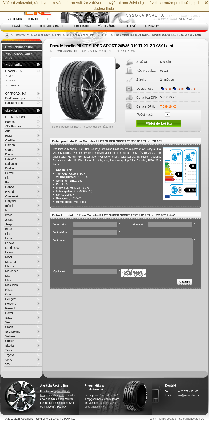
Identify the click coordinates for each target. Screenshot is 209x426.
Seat (8, 322)
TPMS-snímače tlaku (20, 47)
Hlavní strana (21, 26)
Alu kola (11, 110)
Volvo (8, 359)
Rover (9, 313)
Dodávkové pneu (16, 98)
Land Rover (13, 247)
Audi (8, 131)
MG (7, 275)
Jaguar (9, 219)
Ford (8, 182)
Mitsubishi (11, 285)
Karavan (10, 121)
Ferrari (9, 173)
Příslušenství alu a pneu (19, 55)
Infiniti (9, 205)
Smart (9, 327)
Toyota (9, 355)
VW (7, 364)
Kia (7, 233)
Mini (8, 280)
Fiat (7, 177)
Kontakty (152, 26)
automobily (105, 402)
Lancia (9, 243)
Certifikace (81, 26)
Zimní (12, 80)
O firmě (131, 26)
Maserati (11, 261)
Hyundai (10, 191)
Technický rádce (52, 26)
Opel (8, 294)
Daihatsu (11, 163)
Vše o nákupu (107, 26)
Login (153, 418)
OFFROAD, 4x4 (15, 93)
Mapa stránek (167, 418)
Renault (10, 308)
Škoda (9, 345)
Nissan (9, 289)
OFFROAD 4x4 (15, 117)
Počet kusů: (145, 114)
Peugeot (10, 299)
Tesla (8, 350)
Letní (11, 75)
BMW (8, 135)
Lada (8, 238)
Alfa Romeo (13, 126)
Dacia (9, 154)
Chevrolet (11, 196)
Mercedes (11, 271)
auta (61, 395)
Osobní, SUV (14, 71)
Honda (9, 187)
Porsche (10, 303)
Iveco (8, 215)
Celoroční (14, 85)
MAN (8, 257)
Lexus (9, 252)
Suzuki (9, 341)
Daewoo (10, 159)
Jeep (8, 224)
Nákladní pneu (14, 103)
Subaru (10, 336)
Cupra (9, 149)
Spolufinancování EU (191, 418)
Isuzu (8, 210)
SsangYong (12, 331)
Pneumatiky (13, 64)
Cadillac (10, 140)
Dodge (9, 168)
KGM (8, 229)
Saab (8, 317)
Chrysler (10, 201)
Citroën (10, 145)
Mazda (9, 266)
